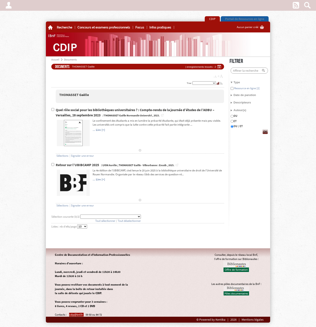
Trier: (189, 83)
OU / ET (238, 126)
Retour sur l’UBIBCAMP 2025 (78, 165)
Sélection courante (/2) (65, 217)
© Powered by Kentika (210, 320)
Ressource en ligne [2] (246, 88)
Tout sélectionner (105, 221)
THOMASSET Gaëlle (74, 95)
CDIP (212, 19)
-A (215, 76)
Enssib (163, 165)
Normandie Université (139, 115)
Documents (70, 59)
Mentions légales (253, 320)
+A (220, 76)
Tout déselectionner (129, 221)
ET (235, 121)
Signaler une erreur (82, 156)
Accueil (55, 59)
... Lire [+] (99, 130)
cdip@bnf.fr (76, 314)
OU (235, 116)
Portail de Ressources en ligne (244, 19)
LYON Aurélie (109, 165)
